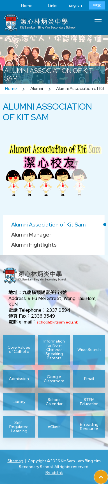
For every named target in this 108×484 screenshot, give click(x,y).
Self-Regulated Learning (19, 427)
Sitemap (15, 460)
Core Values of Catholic (19, 349)
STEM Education (89, 402)
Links (49, 5)
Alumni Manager (31, 234)
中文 (97, 5)
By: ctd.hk (54, 472)
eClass (54, 426)
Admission (19, 378)
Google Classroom (54, 379)
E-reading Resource (89, 426)
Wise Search (89, 349)
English (75, 5)
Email (89, 378)
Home (23, 5)
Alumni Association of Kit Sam (48, 224)
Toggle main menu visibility (98, 20)
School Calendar (54, 402)
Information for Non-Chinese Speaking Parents (54, 349)
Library (19, 401)
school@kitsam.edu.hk (57, 322)
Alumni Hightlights (34, 244)
